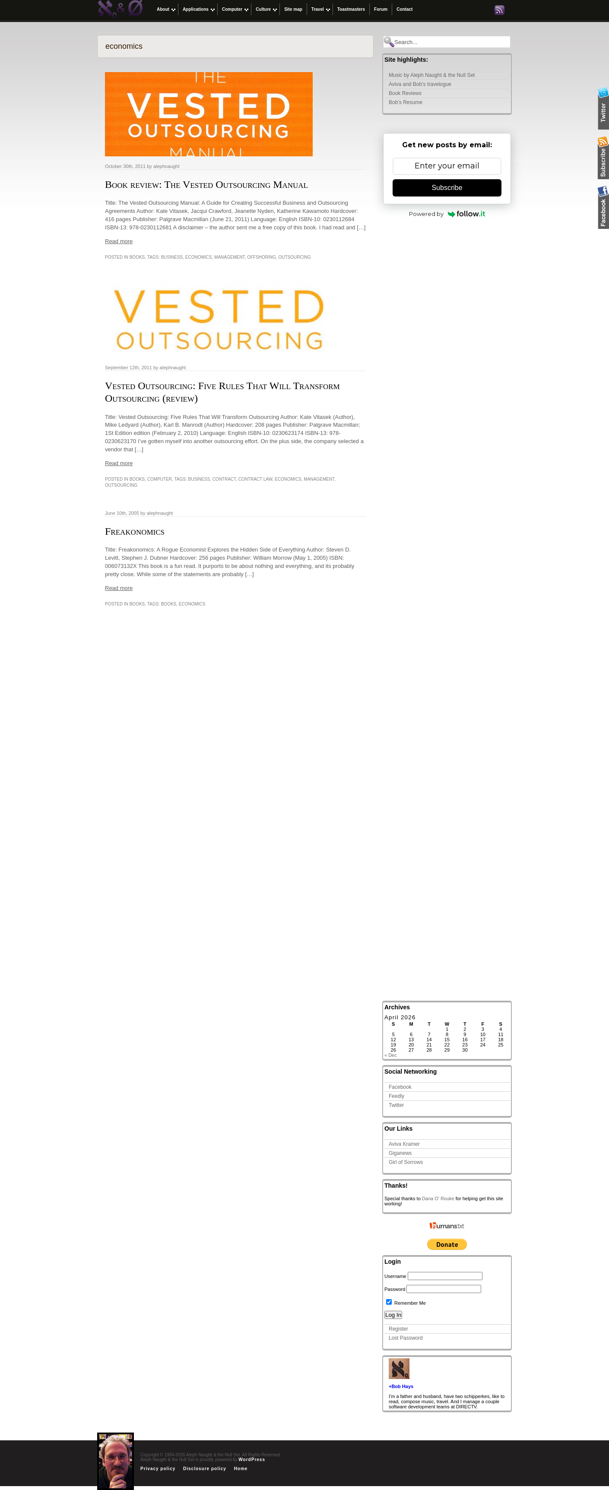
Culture (263, 9)
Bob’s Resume (405, 102)
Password (394, 1289)
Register (398, 1329)
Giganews (400, 1153)
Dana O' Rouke (438, 1198)
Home (241, 1468)
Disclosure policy (204, 1468)
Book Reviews (405, 93)
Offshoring (261, 257)
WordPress (251, 1459)
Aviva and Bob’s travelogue (420, 84)
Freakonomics (135, 531)
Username (395, 1276)
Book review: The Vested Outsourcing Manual (206, 184)
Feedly (396, 1096)
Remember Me (406, 1303)
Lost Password (406, 1338)
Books (137, 257)
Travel (317, 9)
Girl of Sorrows (406, 1162)
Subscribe (446, 187)
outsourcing (294, 257)
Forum (380, 9)
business (172, 257)
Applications (196, 9)
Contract (224, 479)
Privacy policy (157, 1468)
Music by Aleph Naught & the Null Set (432, 75)
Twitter (396, 1105)
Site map (293, 9)
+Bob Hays (401, 1386)
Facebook (400, 1087)
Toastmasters (351, 9)
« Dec (390, 1055)
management (229, 257)
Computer (232, 9)
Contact (404, 9)
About (163, 9)
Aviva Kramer (404, 1144)
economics (198, 257)
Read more (119, 241)
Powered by (447, 213)
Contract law (255, 479)
